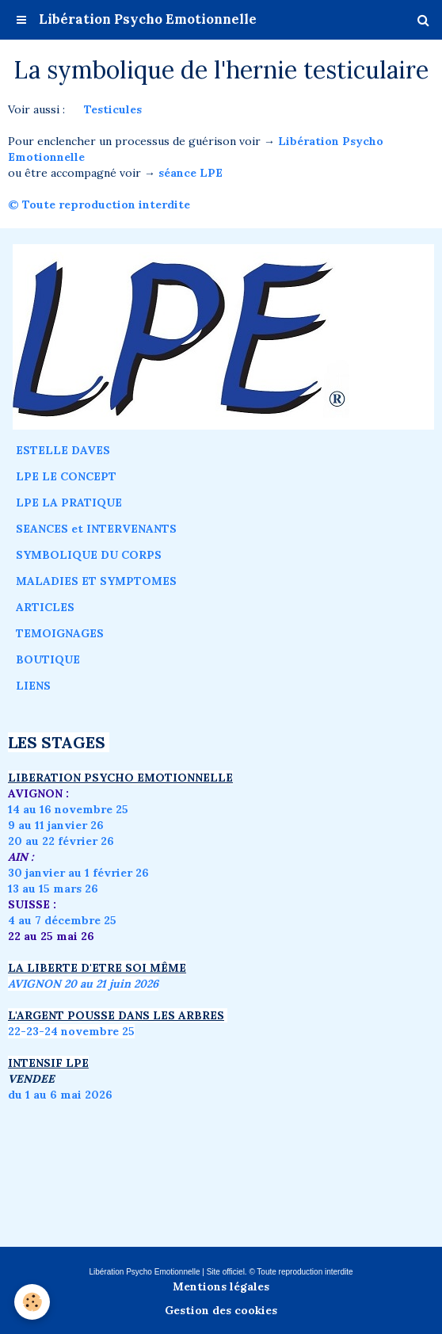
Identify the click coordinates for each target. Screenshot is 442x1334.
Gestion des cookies (221, 1310)
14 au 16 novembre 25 (68, 809)
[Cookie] (32, 1302)
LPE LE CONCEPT (66, 476)
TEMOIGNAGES (60, 633)
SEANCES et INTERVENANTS (96, 529)
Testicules (113, 109)
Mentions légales (221, 1286)
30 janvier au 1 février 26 (78, 873)
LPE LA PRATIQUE (69, 502)
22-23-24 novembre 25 (71, 1031)
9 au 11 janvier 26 (56, 825)
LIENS (33, 685)
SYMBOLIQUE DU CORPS (89, 555)
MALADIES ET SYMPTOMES (96, 581)
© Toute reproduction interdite (100, 204)
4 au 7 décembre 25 (62, 920)
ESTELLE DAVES (63, 450)
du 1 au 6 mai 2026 (62, 1094)
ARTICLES (45, 607)
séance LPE (190, 173)
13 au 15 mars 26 (53, 888)
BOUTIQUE (48, 659)
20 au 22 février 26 (61, 841)
